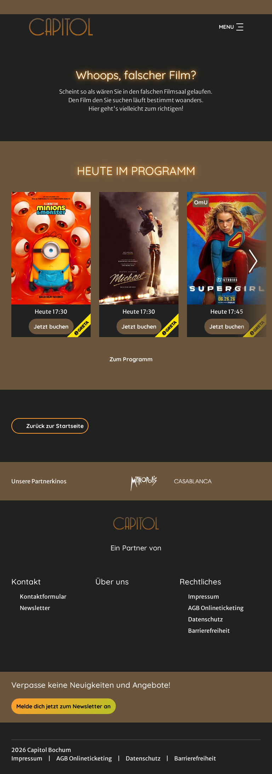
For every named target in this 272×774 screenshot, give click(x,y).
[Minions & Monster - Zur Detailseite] (51, 248)
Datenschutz (143, 758)
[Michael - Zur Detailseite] (138, 248)
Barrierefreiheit (195, 758)
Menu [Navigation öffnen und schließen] (231, 27)
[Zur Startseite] (60, 27)
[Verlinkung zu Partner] (144, 481)
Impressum (26, 758)
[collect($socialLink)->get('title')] (13, 7)
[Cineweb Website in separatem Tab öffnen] (136, 557)
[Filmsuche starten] (253, 27)
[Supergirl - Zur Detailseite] (226, 248)
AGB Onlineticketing (84, 758)
